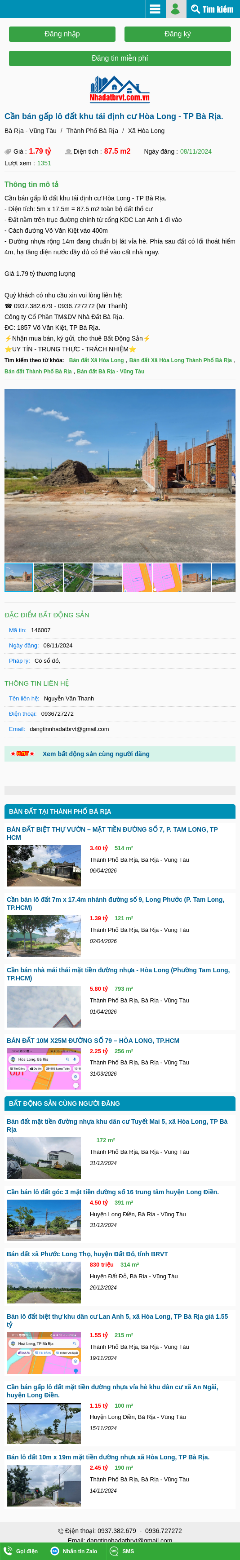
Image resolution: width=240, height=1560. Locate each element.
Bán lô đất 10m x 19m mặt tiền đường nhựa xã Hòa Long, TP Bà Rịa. (108, 1457)
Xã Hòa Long (146, 130)
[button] (227, 397)
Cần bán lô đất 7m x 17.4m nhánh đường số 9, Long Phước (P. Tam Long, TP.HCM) (115, 903)
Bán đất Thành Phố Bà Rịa (38, 371)
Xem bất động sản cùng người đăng (96, 754)
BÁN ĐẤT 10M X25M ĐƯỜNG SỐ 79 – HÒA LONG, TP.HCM (93, 1040)
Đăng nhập (62, 34)
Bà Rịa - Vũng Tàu (30, 130)
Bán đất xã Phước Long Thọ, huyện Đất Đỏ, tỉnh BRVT (87, 1254)
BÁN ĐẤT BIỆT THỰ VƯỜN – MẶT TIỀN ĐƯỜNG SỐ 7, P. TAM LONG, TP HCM (112, 833)
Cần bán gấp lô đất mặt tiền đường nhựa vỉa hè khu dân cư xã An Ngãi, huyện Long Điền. (112, 1391)
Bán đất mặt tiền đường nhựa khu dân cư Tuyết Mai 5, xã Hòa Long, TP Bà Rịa (117, 1125)
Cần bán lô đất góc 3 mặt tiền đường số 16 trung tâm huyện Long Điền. (113, 1192)
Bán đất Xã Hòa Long (96, 360)
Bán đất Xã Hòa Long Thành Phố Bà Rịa (180, 360)
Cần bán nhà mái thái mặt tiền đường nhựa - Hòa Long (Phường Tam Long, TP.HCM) (118, 974)
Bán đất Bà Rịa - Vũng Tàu (110, 371)
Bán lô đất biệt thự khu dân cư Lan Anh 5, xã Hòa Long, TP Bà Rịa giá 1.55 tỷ (117, 1320)
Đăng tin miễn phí (120, 58)
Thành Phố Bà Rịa (92, 130)
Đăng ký (177, 34)
